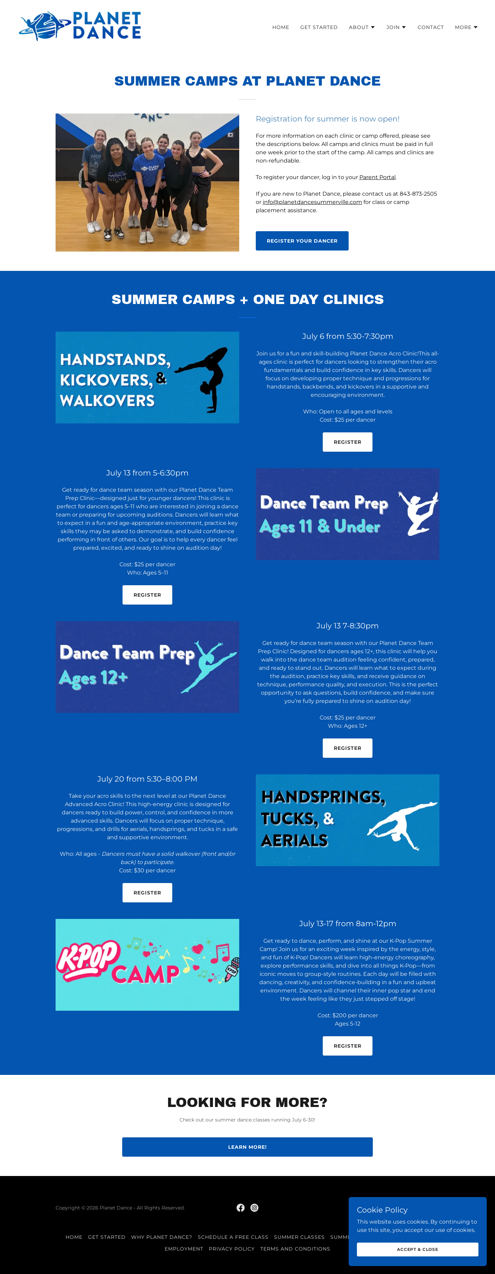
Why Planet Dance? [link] (161, 1237)
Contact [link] (431, 27)
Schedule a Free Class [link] (233, 1237)
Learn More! (247, 1147)
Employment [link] (184, 1249)
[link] (80, 25)
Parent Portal (377, 177)
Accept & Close (417, 1249)
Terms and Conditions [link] (295, 1249)
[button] (362, 27)
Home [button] (74, 1237)
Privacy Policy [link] (232, 1249)
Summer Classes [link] (299, 1237)
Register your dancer (302, 241)
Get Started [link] (319, 27)
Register (347, 442)
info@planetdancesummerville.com (312, 202)
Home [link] (280, 27)
